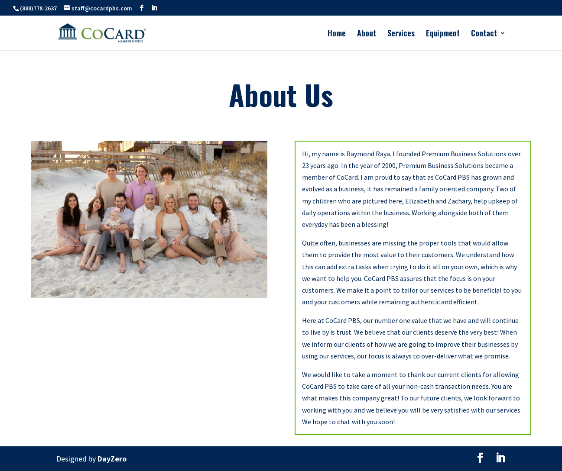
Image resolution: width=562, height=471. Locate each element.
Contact (484, 34)
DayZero (112, 459)
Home (337, 34)
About (366, 34)
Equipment (443, 34)
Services (401, 34)
